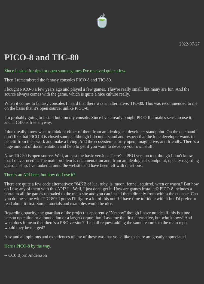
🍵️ (102, 21)
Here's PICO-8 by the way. (27, 246)
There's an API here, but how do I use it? (39, 174)
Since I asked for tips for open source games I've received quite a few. (65, 70)
